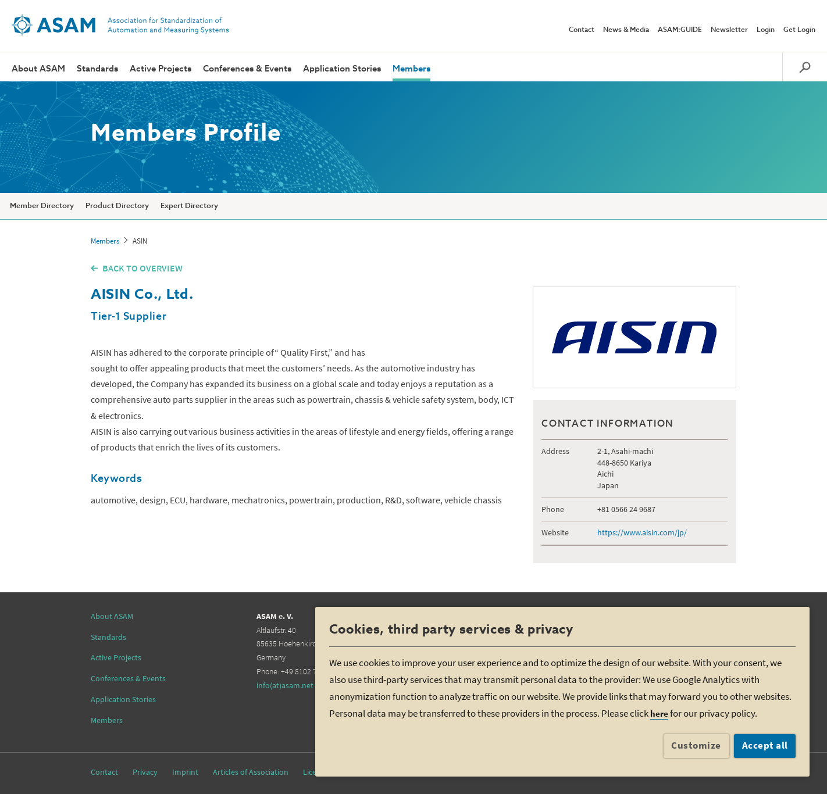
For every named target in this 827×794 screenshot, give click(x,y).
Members (411, 69)
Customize (696, 745)
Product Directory (117, 206)
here (659, 713)
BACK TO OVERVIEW (142, 268)
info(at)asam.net (284, 685)
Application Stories (342, 69)
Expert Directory (189, 206)
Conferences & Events (247, 69)
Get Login (799, 30)
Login (766, 30)
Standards (97, 69)
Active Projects (160, 69)
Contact (581, 30)
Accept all (765, 745)
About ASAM (38, 69)
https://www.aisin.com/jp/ (642, 532)
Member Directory (42, 206)
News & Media (626, 30)
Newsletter (729, 30)
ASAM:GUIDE (680, 30)
